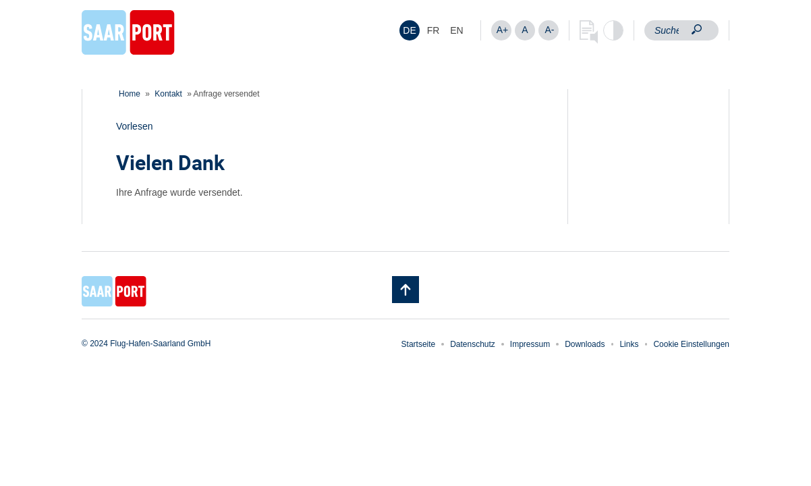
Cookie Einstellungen (691, 344)
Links (628, 344)
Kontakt (168, 94)
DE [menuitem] (409, 30)
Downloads (585, 344)
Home (129, 94)
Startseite (418, 344)
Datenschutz (472, 344)
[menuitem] (409, 30)
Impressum (530, 344)
